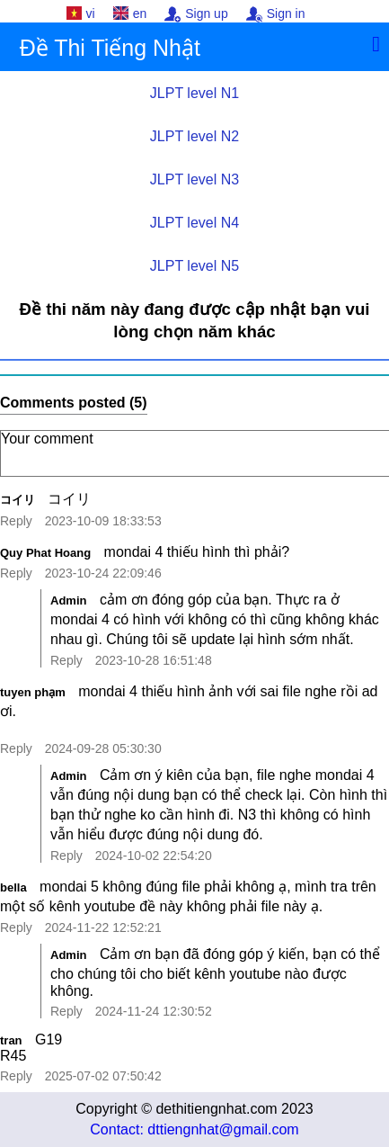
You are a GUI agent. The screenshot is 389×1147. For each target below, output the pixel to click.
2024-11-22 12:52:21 (103, 927)
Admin (68, 600)
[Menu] (376, 44)
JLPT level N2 (194, 136)
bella (13, 887)
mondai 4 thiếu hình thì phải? (197, 552)
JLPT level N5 (194, 265)
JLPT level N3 (194, 179)
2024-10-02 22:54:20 (153, 855)
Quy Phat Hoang (45, 553)
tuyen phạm (33, 692)
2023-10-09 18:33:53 (103, 521)
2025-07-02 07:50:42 (103, 1076)
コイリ (17, 499)
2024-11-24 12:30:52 (153, 1011)
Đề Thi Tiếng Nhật (110, 47)
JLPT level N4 (194, 222)
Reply (16, 521)
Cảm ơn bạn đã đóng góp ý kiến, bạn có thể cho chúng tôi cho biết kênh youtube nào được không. (215, 972)
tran (11, 1040)
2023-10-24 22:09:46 (103, 573)
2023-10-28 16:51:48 (153, 660)
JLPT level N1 (194, 93)
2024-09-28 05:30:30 (103, 748)
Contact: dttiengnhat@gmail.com (194, 1129)
